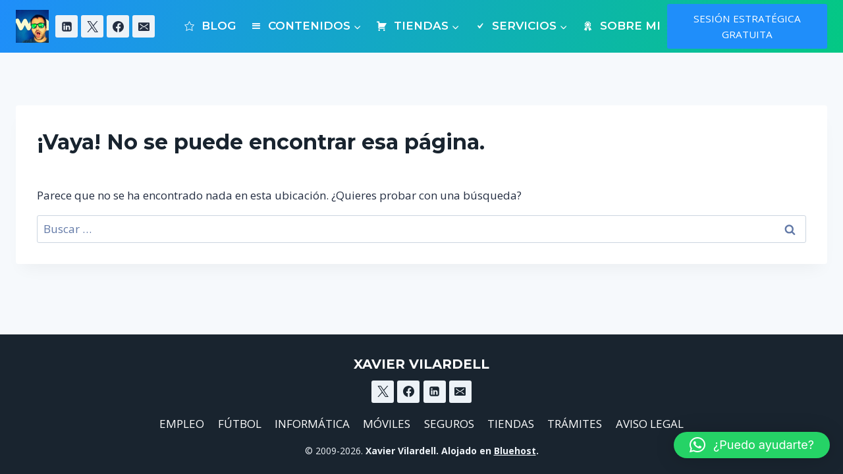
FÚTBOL (239, 423)
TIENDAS (510, 423)
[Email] (143, 26)
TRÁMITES (574, 423)
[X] (92, 26)
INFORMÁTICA (312, 423)
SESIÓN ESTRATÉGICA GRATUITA (747, 26)
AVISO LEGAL (650, 423)
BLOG (209, 26)
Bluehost (515, 450)
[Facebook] (118, 26)
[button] (752, 445)
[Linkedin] (66, 26)
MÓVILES (386, 423)
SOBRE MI (621, 26)
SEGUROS (449, 423)
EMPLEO (181, 423)
